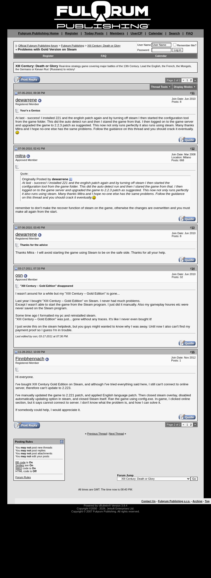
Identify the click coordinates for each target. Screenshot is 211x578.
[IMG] (18, 468)
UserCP (136, 33)
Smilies (19, 465)
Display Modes (183, 86)
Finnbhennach (29, 358)
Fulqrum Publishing (72, 45)
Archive (197, 501)
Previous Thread (97, 433)
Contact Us (148, 501)
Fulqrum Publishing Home (38, 33)
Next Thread (116, 433)
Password (143, 50)
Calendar (156, 33)
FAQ (189, 33)
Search (174, 33)
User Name (144, 44)
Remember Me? (184, 45)
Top (207, 501)
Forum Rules (23, 477)
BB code (20, 462)
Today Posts (93, 33)
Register (71, 33)
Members (117, 33)
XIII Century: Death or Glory (104, 45)
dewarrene (26, 99)
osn (19, 275)
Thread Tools (159, 86)
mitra (20, 155)
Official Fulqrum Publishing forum (38, 45)
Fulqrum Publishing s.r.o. (174, 501)
